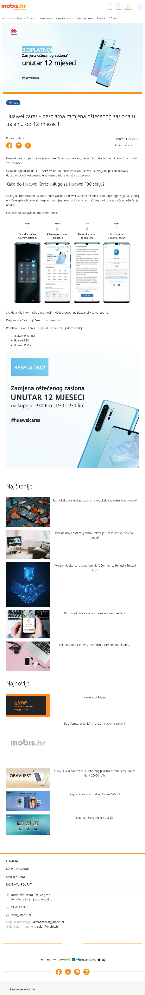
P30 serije (106, 196)
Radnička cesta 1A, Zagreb (30, 895)
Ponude (13, 102)
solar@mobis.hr (48, 926)
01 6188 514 (19, 907)
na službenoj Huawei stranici (91, 312)
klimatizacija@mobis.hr (48, 922)
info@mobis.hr (21, 915)
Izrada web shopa (114, 988)
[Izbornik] (140, 7)
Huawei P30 (22, 340)
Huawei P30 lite (24, 345)
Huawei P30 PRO (24, 336)
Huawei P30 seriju (92, 171)
